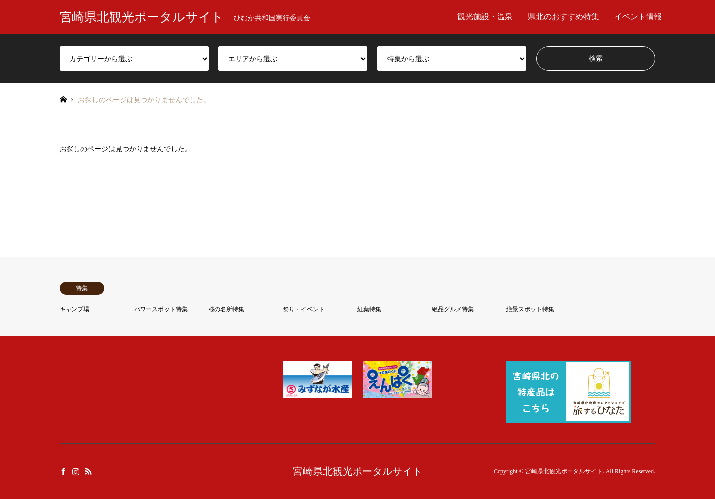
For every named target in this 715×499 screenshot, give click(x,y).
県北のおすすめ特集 (563, 16)
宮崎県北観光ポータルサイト (357, 471)
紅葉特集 (369, 309)
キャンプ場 (74, 309)
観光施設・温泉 (485, 16)
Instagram (75, 470)
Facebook (63, 470)
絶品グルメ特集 (453, 309)
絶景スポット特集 (530, 309)
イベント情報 (638, 16)
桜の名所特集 (226, 309)
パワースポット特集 (161, 309)
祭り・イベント (304, 309)
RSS (88, 470)
